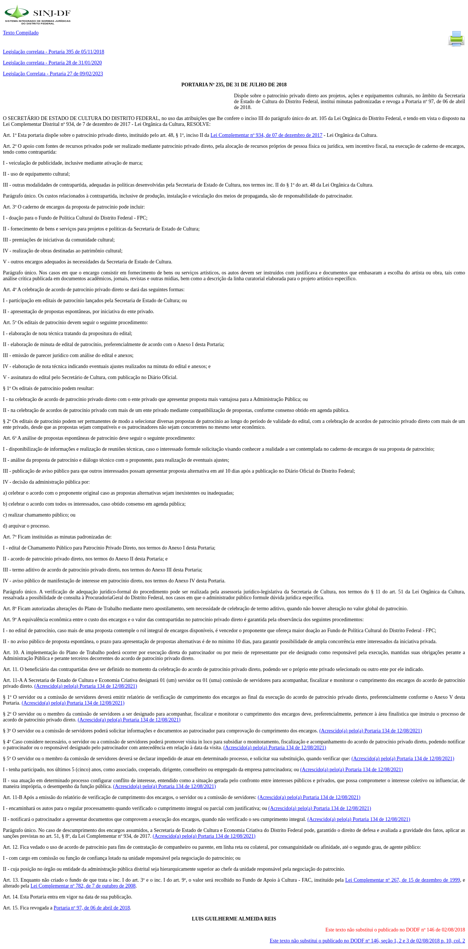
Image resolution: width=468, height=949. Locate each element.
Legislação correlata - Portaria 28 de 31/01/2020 (52, 62)
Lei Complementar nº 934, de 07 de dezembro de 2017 (266, 135)
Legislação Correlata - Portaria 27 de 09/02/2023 (53, 73)
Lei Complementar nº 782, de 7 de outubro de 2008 (82, 886)
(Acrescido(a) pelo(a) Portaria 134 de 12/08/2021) (85, 686)
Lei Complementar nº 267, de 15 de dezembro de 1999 (402, 880)
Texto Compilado (20, 32)
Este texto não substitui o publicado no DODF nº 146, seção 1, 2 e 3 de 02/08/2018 (367, 941)
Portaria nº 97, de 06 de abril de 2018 (92, 908)
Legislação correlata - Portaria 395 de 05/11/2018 (53, 52)
